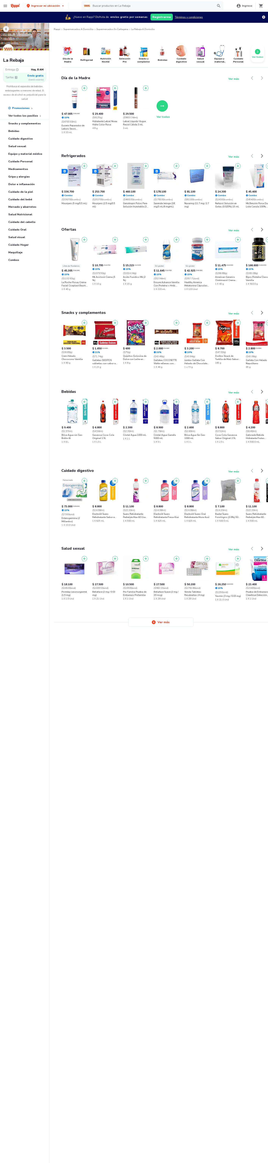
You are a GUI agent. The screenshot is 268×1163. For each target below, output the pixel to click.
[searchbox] (152, 5)
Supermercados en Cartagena (112, 29)
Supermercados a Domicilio (78, 29)
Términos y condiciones (189, 17)
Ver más (233, 79)
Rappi (57, 29)
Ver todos (163, 109)
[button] (45, 6)
